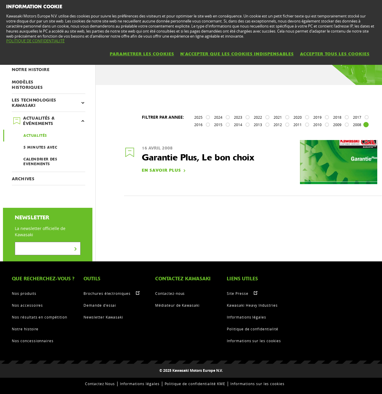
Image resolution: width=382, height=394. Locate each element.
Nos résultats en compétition (39, 317)
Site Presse (237, 293)
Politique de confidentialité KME (195, 383)
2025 (198, 117)
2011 (297, 124)
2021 (278, 117)
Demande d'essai (100, 305)
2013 (258, 124)
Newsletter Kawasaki (103, 317)
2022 (258, 117)
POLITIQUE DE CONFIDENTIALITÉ (35, 41)
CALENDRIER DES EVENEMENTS (40, 161)
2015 (218, 124)
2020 (297, 117)
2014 (238, 124)
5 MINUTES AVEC (40, 147)
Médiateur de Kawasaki (177, 305)
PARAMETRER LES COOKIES (142, 54)
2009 (337, 124)
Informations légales (246, 317)
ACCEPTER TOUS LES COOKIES (335, 54)
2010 (317, 124)
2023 (238, 117)
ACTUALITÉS (35, 135)
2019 (317, 117)
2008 (357, 124)
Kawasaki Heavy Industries (252, 305)
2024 (218, 117)
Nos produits (24, 293)
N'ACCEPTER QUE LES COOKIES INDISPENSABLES (237, 54)
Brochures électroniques (107, 293)
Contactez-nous (170, 293)
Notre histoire (25, 329)
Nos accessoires (27, 305)
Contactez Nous (100, 383)
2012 (278, 124)
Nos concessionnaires (33, 340)
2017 (357, 117)
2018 (337, 117)
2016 (198, 124)
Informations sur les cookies (254, 340)
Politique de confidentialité (252, 329)
